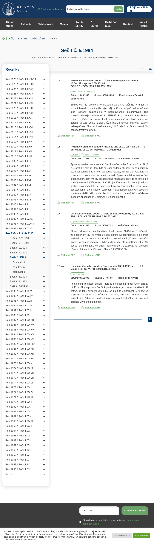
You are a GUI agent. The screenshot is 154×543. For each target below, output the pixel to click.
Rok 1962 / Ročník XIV (18, 440)
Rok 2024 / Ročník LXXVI (19, 89)
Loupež (75, 155)
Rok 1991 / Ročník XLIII (18, 300)
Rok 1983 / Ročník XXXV (19, 339)
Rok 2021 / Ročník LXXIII (19, 103)
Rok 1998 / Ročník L (17, 214)
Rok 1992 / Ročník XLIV (19, 296)
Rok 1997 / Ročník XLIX (19, 219)
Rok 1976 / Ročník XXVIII (19, 373)
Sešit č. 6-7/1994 (19, 243)
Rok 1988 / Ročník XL (17, 315)
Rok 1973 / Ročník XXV (18, 387)
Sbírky (11, 38)
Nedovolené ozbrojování (82, 91)
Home (3, 38)
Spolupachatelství (91, 155)
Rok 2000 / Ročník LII (17, 204)
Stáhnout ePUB (90, 136)
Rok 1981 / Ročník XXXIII (19, 349)
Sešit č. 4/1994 (18, 252)
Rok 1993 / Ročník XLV (18, 291)
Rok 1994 (23, 38)
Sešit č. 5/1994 (38, 38)
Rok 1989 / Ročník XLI (18, 310)
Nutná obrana (78, 274)
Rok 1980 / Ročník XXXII (19, 353)
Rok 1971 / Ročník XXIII (19, 397)
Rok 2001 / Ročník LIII (18, 199)
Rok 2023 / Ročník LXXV (19, 93)
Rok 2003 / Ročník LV (17, 190)
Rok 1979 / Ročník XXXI (19, 358)
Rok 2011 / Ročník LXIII (18, 151)
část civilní (19, 262)
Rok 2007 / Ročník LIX (18, 170)
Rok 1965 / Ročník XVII (18, 426)
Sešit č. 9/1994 (18, 281)
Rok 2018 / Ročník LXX (18, 117)
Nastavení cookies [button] (122, 535)
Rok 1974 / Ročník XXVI (19, 382)
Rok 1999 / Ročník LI (17, 209)
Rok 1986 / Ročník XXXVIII (20, 325)
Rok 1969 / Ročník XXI (18, 406)
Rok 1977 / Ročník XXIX (19, 368)
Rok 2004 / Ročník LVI (18, 185)
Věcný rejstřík (144, 24)
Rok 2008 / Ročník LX (17, 166)
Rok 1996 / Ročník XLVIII (19, 223)
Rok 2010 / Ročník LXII (18, 156)
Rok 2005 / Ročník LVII (18, 180)
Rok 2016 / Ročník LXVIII (19, 127)
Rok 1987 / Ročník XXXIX (20, 320)
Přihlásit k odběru (135, 510)
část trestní (19, 267)
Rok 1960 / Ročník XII (17, 450)
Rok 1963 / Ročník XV (18, 435)
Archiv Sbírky (79, 24)
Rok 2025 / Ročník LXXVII (20, 84)
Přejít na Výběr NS (139, 9)
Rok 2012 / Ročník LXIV (19, 146)
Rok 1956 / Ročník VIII (18, 469)
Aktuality (26, 24)
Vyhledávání (45, 24)
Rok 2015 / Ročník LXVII (19, 132)
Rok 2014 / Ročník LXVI (19, 137)
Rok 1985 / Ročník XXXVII (20, 329)
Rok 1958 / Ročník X (17, 459)
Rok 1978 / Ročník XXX (18, 363)
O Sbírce (94, 24)
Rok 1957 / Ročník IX (17, 464)
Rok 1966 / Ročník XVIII (19, 421)
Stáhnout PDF (66, 136)
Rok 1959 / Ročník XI (17, 455)
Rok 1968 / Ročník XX (18, 411)
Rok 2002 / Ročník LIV (18, 195)
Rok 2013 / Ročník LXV (18, 142)
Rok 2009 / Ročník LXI (18, 161)
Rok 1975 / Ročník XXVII (19, 378)
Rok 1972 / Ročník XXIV (19, 392)
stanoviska (19, 272)
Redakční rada (110, 24)
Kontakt (128, 24)
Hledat (118, 9)
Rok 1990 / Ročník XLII (18, 305)
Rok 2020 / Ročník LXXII (19, 108)
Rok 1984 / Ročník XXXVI (20, 334)
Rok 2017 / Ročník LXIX (19, 122)
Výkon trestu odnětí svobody (84, 222)
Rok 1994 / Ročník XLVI (19, 233)
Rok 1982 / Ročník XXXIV (20, 344)
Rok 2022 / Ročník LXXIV (19, 98)
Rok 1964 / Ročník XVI (18, 431)
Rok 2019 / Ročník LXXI (19, 113)
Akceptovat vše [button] (141, 535)
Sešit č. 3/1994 (18, 248)
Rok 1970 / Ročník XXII (18, 402)
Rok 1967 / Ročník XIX (18, 416)
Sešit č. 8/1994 (18, 276)
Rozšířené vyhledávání (51, 9)
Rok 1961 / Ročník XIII (18, 445)
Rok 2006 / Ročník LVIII (18, 175)
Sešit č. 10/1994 (19, 286)
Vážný (8, 474)
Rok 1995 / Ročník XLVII (19, 228)
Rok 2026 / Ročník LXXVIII (20, 79)
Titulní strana (10, 24)
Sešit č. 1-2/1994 (19, 238)
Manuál (64, 24)
